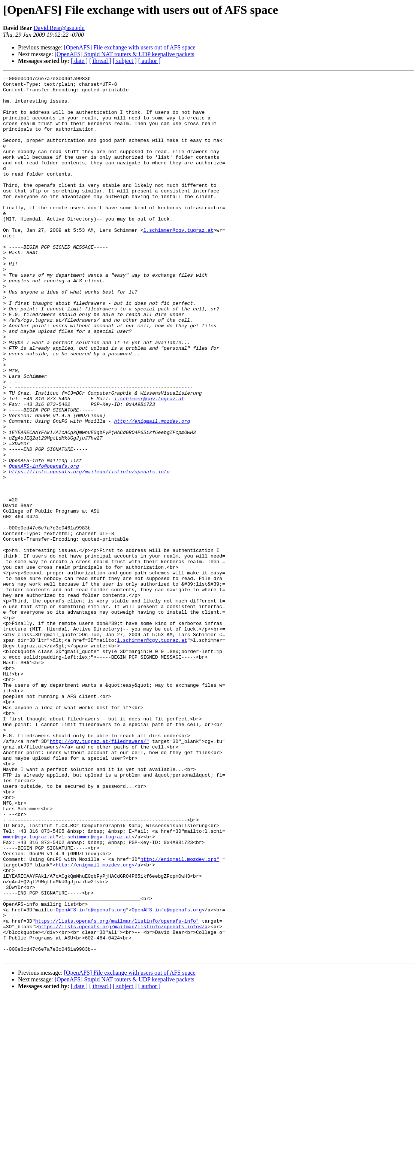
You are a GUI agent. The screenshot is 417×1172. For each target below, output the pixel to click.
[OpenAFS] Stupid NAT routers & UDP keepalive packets (124, 54)
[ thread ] (100, 61)
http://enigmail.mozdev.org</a (97, 1023)
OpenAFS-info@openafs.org (44, 544)
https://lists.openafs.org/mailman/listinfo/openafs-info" (117, 1090)
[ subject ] (125, 61)
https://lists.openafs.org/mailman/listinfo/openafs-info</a (123, 1097)
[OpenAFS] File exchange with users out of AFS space (130, 47)
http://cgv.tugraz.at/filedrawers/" (99, 874)
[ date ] (79, 61)
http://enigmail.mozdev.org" (180, 1016)
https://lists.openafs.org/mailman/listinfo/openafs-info (89, 551)
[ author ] (149, 61)
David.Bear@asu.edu (58, 28)
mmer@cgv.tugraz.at (29, 989)
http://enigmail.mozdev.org (152, 490)
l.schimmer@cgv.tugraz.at (178, 261)
